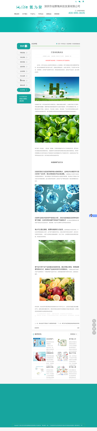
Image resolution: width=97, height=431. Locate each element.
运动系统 (23, 71)
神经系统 (23, 62)
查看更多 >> (73, 334)
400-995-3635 (94, 321)
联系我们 (48, 20)
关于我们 (24, 14)
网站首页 (16, 14)
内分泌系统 (23, 77)
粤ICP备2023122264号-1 (26, 429)
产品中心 (32, 14)
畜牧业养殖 (23, 87)
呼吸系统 (23, 53)
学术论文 (41, 15)
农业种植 (23, 90)
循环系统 (23, 80)
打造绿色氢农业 (76, 43)
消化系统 (23, 57)
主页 (59, 43)
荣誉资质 (56, 14)
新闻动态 (48, 14)
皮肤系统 (23, 67)
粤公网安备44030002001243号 (43, 429)
